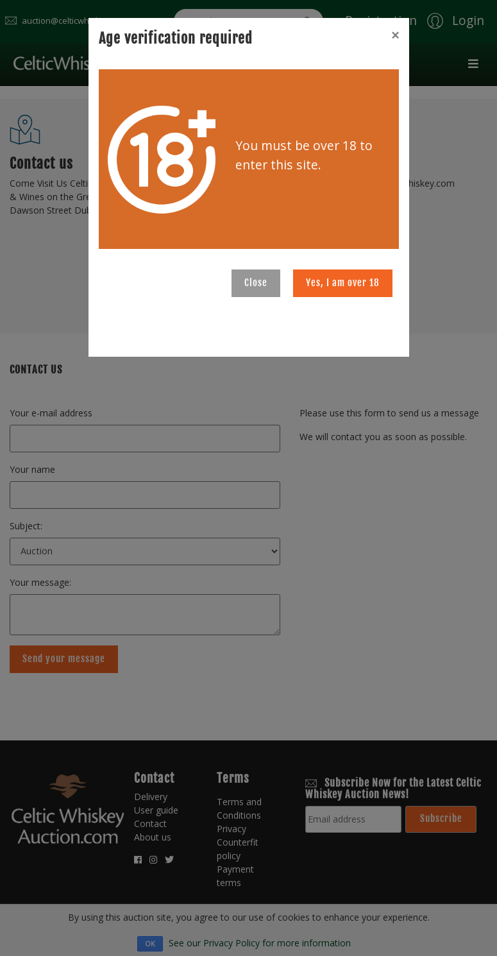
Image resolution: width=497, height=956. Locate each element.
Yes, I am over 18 (343, 283)
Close (255, 283)
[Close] (395, 35)
